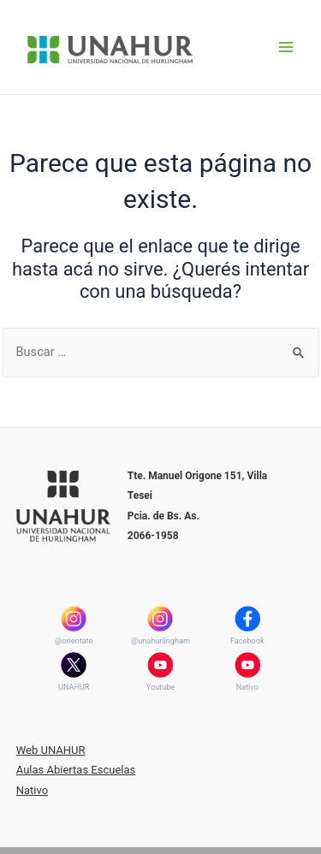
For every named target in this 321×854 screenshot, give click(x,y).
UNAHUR (73, 687)
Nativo (247, 687)
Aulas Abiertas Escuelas (75, 769)
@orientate (73, 641)
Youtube (160, 687)
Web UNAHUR (51, 750)
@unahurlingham (160, 641)
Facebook (247, 641)
